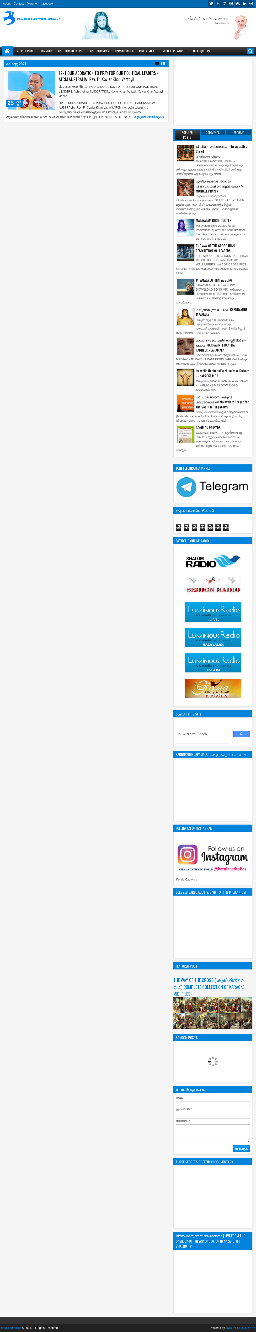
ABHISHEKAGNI (24, 51)
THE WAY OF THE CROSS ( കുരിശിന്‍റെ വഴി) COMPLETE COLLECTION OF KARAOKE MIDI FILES (209, 986)
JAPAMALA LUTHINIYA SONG (214, 280)
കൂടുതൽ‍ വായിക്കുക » (149, 117)
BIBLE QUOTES (201, 51)
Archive (239, 132)
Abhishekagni (82, 91)
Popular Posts (187, 135)
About (6, 3)
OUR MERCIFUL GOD (240, 1328)
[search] (202, 734)
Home (7, 51)
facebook (47, 3)
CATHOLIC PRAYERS (172, 51)
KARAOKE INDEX (124, 51)
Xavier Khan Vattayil (123, 91)
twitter (211, 3)
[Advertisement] (213, 92)
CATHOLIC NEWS (99, 51)
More (30, 3)
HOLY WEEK (46, 51)
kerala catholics (11, 1328)
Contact (19, 3)
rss (238, 3)
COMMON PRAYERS (208, 427)
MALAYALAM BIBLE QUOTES (213, 220)
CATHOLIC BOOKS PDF (71, 51)
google (224, 3)
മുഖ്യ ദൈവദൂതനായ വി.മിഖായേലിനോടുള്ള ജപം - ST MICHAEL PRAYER (220, 185)
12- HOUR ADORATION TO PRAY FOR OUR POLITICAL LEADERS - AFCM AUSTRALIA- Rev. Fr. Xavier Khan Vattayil (108, 76)
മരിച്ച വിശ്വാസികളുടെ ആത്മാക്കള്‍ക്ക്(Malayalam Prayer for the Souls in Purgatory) (222, 401)
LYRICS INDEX (147, 51)
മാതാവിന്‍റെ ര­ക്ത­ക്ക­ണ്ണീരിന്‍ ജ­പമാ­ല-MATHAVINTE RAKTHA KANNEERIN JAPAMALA (221, 344)
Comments (213, 132)
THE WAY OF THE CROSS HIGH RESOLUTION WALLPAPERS (215, 248)
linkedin (244, 3)
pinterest (231, 3)
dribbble (251, 3)
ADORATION (100, 91)
